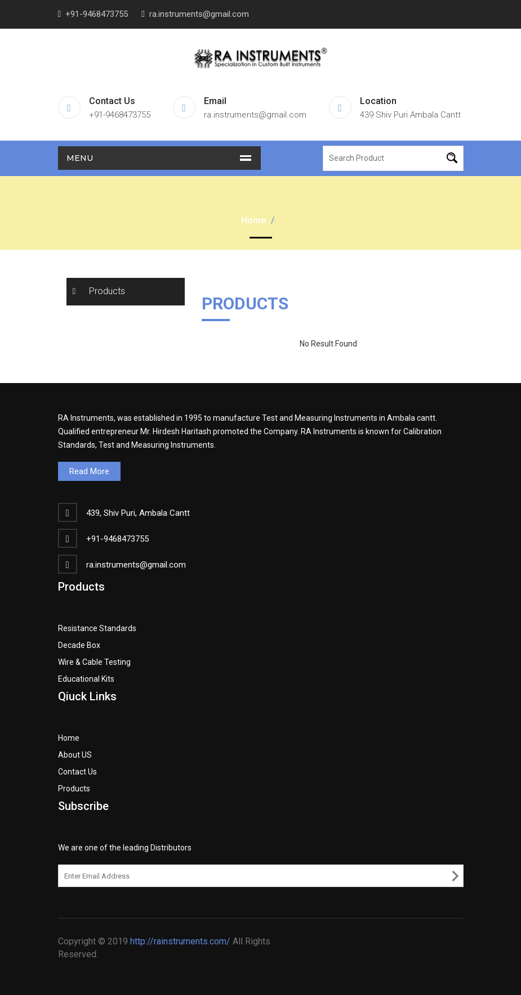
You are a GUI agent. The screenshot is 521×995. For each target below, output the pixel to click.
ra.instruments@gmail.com (199, 14)
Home (253, 220)
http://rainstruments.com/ (180, 941)
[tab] (125, 291)
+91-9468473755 (96, 14)
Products (107, 291)
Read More (89, 471)
